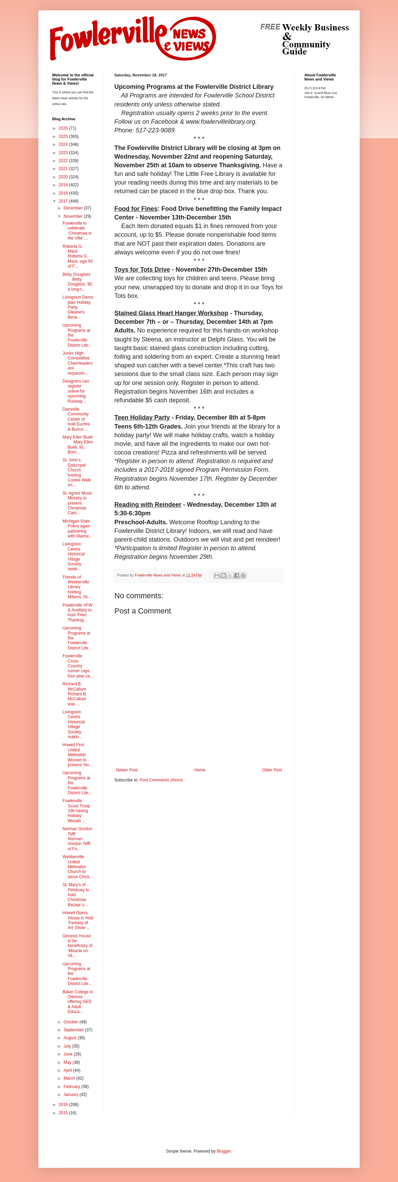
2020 (64, 177)
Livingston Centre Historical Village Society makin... (74, 724)
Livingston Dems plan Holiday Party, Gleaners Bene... (78, 307)
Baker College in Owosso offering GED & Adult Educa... (78, 1001)
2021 (64, 168)
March (70, 1078)
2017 (64, 201)
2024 (64, 144)
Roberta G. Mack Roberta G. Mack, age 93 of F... (78, 256)
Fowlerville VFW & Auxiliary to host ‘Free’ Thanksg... (78, 612)
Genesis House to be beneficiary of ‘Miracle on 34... (77, 946)
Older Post (272, 770)
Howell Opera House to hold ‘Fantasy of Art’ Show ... (78, 920)
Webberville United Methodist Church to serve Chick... (78, 866)
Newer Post (127, 770)
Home (200, 770)
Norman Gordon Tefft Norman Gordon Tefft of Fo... (77, 838)
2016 (64, 1104)
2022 (64, 160)
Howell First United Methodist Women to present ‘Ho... (77, 754)
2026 (64, 128)
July (68, 1046)
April (68, 1070)
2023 (64, 152)
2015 (64, 1112)
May (68, 1062)
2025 (64, 136)
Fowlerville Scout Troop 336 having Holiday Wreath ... (76, 810)
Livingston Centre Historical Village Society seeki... (74, 556)
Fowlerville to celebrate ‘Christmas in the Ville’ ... (77, 231)
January (71, 1094)
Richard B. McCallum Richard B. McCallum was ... (77, 694)
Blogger (224, 1151)
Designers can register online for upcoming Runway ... (76, 391)
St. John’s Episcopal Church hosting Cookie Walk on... (77, 472)
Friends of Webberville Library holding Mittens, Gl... (77, 587)
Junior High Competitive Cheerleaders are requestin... (78, 363)
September (74, 1030)
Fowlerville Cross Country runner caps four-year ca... (78, 666)
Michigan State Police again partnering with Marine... (77, 528)
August (71, 1037)
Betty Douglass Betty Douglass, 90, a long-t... (78, 282)
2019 (64, 184)
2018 (64, 193)
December (74, 208)
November (74, 216)
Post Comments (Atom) (161, 780)
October (71, 1022)
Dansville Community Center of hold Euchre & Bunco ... (76, 419)
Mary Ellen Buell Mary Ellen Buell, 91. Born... (78, 444)
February (72, 1086)
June (69, 1054)
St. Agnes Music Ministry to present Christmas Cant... (77, 503)
